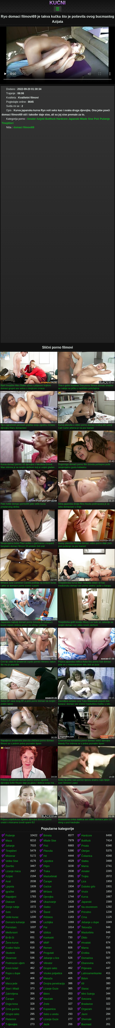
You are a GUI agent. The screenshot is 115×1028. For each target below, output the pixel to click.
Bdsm (84, 978)
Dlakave (10, 901)
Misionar (10, 855)
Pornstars (11, 927)
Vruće (84, 891)
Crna (84, 917)
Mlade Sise (86, 118)
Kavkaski (49, 937)
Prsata (85, 845)
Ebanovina (87, 963)
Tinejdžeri (8, 123)
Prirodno (86, 912)
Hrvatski (85, 942)
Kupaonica (50, 1009)
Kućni (57, 3)
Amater (31, 118)
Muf (8, 978)
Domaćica (87, 958)
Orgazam (86, 1009)
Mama (84, 866)
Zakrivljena (12, 993)
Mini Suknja (88, 993)
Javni (84, 1014)
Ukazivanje (50, 901)
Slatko (47, 907)
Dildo (84, 937)
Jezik (46, 1024)
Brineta (48, 835)
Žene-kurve (12, 942)
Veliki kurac (12, 917)
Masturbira (87, 932)
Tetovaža (86, 927)
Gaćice (47, 886)
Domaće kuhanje (15, 922)
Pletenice (11, 1019)
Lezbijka (48, 922)
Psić (96, 118)
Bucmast (86, 1024)
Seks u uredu (51, 1014)
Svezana (86, 998)
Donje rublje (12, 907)
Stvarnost (11, 958)
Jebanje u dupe (90, 922)
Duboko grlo (88, 886)
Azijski (40, 118)
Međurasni (11, 932)
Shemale (86, 1019)
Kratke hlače (13, 947)
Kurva (84, 896)
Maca (9, 840)
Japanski (73, 118)
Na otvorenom (89, 907)
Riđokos (48, 917)
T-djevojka (11, 1024)
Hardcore (62, 118)
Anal (8, 881)
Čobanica (86, 855)
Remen (48, 947)
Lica (83, 881)
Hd (45, 855)
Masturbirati (50, 876)
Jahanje (10, 845)
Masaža (48, 978)
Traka (47, 871)
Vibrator (48, 963)
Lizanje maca (13, 871)
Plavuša (48, 850)
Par (46, 927)
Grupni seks (50, 968)
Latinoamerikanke (91, 973)
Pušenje (105, 118)
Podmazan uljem (15, 963)
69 (82, 983)
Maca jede (11, 983)
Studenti (10, 952)
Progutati (49, 952)
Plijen (47, 866)
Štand (47, 912)
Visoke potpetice (53, 973)
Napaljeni (11, 896)
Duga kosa (12, 1003)
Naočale (48, 998)
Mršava (48, 891)
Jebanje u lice (51, 958)
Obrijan (85, 850)
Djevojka (48, 896)
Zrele (46, 1003)
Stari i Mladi (12, 988)
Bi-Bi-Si (10, 937)
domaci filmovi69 (23, 127)
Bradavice (87, 1003)
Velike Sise (12, 861)
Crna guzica (12, 1009)
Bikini (47, 993)
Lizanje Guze (51, 988)
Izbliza (47, 932)
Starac (85, 988)
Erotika (85, 952)
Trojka (84, 876)
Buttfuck (50, 118)
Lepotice (48, 861)
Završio (10, 866)
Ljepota (10, 886)
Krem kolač (12, 968)
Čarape (48, 881)
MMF (46, 942)
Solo (8, 912)
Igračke (10, 891)
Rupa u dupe (13, 973)
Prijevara (86, 968)
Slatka (84, 861)
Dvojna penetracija (54, 983)
